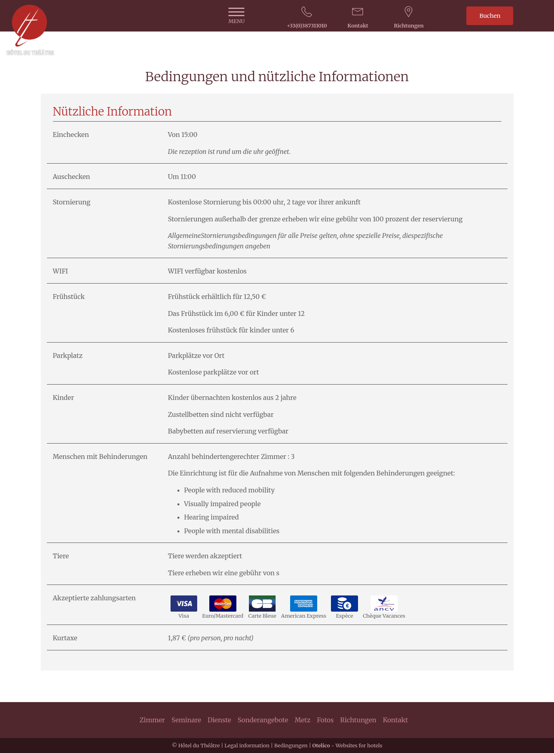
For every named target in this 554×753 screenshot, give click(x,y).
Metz (302, 720)
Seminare (186, 720)
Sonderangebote (263, 720)
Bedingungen (291, 745)
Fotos (325, 720)
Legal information (246, 745)
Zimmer (152, 720)
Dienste (219, 720)
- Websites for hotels (347, 745)
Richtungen (358, 720)
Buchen (489, 15)
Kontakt (395, 720)
